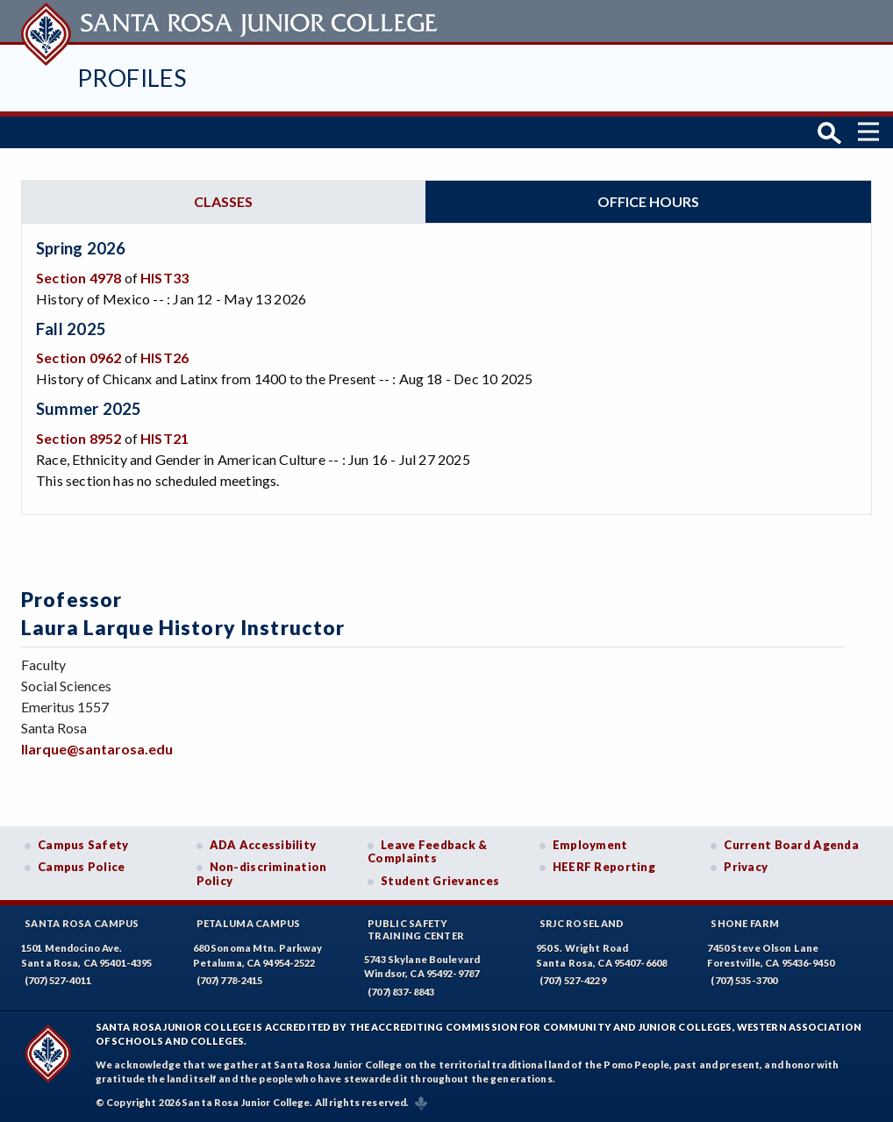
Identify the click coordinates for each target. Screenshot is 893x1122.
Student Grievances (440, 881)
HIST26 (164, 357)
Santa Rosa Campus (82, 923)
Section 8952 (78, 438)
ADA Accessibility (263, 845)
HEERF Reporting (604, 867)
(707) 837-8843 (401, 991)
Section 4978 (78, 277)
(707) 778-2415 (229, 980)
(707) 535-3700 (744, 980)
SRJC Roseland (582, 923)
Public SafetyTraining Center (416, 929)
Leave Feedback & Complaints (427, 852)
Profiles (131, 77)
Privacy (746, 867)
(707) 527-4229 (572, 980)
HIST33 (164, 277)
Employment (590, 845)
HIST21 (164, 438)
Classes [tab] (223, 201)
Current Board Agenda (791, 845)
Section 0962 (78, 357)
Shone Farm (745, 923)
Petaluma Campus (248, 923)
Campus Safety (83, 845)
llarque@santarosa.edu (97, 748)
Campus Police (81, 867)
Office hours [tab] (648, 201)
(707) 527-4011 (58, 980)
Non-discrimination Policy (261, 874)
